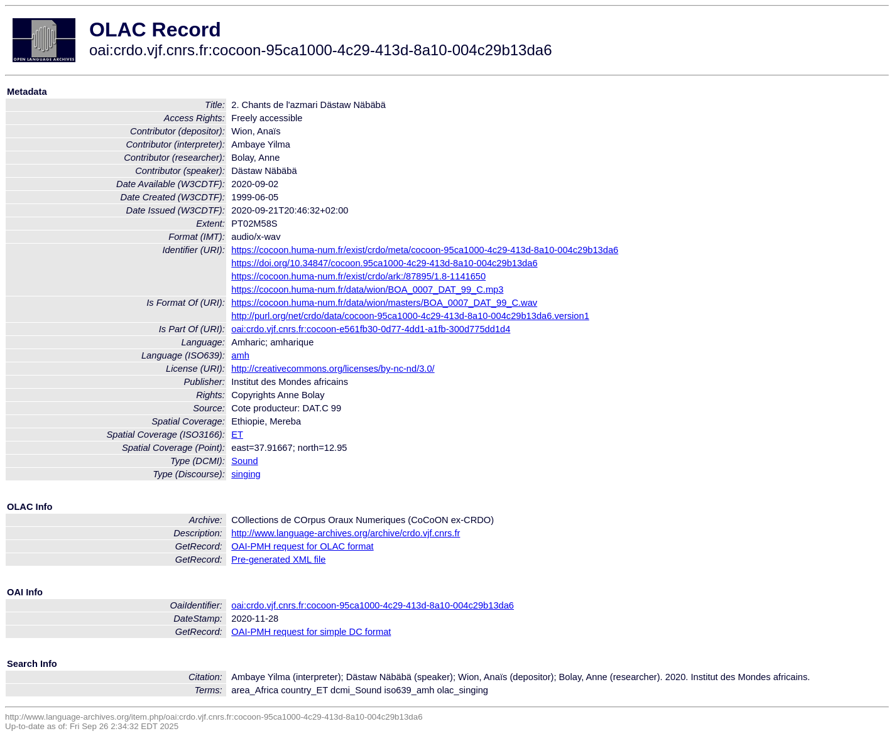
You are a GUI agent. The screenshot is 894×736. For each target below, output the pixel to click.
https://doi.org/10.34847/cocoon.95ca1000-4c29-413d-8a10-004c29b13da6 (384, 263)
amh (240, 355)
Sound (244, 461)
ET (237, 435)
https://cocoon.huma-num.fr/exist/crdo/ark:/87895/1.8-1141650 (358, 276)
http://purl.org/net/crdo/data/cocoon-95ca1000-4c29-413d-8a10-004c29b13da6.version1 (410, 316)
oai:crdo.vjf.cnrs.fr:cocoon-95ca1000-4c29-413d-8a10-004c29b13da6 (372, 605)
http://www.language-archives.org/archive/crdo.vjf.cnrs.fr (345, 533)
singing (245, 474)
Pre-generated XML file (278, 560)
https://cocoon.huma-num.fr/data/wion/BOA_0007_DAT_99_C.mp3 (367, 289)
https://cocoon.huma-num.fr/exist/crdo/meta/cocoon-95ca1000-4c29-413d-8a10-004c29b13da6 (424, 250)
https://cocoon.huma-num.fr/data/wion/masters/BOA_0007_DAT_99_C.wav (384, 303)
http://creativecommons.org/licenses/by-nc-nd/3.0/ (332, 369)
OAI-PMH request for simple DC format (311, 632)
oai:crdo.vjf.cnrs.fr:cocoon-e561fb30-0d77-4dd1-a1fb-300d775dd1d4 (370, 329)
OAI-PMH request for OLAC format (302, 546)
